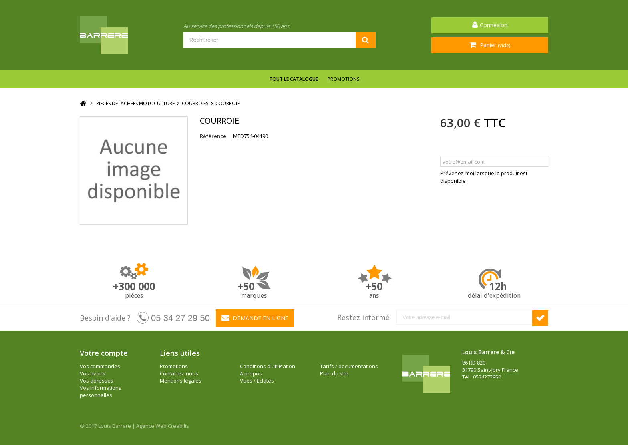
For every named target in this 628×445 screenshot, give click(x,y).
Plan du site (334, 373)
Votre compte (104, 353)
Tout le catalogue (293, 79)
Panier (494, 45)
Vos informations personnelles (100, 391)
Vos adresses (96, 380)
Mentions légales (180, 380)
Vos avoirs (92, 373)
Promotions (343, 79)
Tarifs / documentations (349, 366)
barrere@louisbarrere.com (494, 391)
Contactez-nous (179, 373)
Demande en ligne (254, 318)
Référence (213, 136)
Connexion (493, 25)
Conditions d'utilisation (267, 366)
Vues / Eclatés (257, 380)
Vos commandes (100, 366)
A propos (251, 373)
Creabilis (178, 425)
